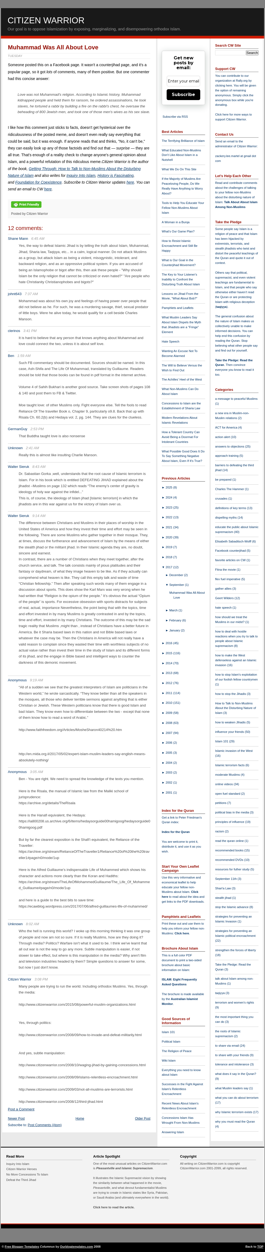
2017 (169, 567)
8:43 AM (39, 467)
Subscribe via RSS (175, 116)
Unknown (15, 448)
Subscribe (183, 94)
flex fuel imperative (228, 579)
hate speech (223, 607)
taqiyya (221, 306)
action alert (223, 437)
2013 (169, 673)
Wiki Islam (169, 1060)
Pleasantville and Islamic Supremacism (124, 1168)
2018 (169, 557)
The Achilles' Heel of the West (182, 379)
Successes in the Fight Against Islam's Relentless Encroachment (182, 1089)
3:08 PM (41, 979)
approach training (227, 455)
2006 (169, 742)
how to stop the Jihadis (231, 693)
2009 (169, 712)
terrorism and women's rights (234, 1002)
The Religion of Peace (177, 1051)
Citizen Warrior (46, 20)
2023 (169, 507)
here (130, 182)
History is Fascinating (116, 175)
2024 (169, 497)
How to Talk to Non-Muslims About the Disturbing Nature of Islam (235, 708)
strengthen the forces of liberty (235, 950)
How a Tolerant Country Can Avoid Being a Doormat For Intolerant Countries (181, 436)
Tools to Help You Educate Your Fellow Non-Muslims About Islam (183, 207)
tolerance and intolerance (232, 1064)
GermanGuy (17, 429)
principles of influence (230, 821)
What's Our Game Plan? (178, 231)
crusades (221, 498)
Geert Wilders (225, 598)
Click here (181, 933)
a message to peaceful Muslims (236, 398)
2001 (169, 792)
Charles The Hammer (230, 489)
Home (80, 1118)
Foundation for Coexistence (38, 182)
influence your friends (230, 731)
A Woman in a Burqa (175, 222)
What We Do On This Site (179, 169)
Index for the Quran (176, 831)
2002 (169, 782)
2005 (169, 752)
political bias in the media (232, 812)
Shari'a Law (223, 888)
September (177, 584)
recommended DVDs (229, 859)
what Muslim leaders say (232, 1088)
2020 (169, 537)
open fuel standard (228, 793)
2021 (169, 527)
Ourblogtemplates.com (76, 1246)
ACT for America (226, 427)
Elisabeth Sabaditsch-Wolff (233, 541)
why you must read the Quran (235, 1121)
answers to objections (230, 446)
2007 (169, 732)
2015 (169, 653)
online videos (224, 784)
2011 (169, 693)
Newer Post (16, 1118)
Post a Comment (21, 1109)
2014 (169, 663)
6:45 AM (37, 239)
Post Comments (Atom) (45, 1125)
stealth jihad (223, 897)
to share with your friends (232, 1055)
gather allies (223, 588)
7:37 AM (31, 294)
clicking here (223, 85)
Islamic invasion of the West (234, 750)
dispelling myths (226, 517)
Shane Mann (18, 239)
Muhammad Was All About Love (53, 47)
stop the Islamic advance (232, 907)
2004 (169, 762)
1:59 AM (24, 356)
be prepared (223, 479)
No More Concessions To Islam (27, 1174)
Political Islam (171, 1041)
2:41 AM (32, 448)
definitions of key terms (231, 508)
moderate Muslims (228, 774)
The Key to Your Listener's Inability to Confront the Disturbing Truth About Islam (181, 279)
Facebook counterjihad (231, 550)
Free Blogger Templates (22, 1246)
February (175, 620)
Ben (11, 356)
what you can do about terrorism (236, 1097)
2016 (169, 643)
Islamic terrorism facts (230, 765)
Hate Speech (170, 341)
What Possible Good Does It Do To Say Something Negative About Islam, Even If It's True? (183, 456)
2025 (169, 487)
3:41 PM (30, 331)
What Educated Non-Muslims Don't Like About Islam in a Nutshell (181, 155)
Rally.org (242, 80)
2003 (169, 772)
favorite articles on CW (231, 560)
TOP (260, 1246)
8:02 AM (32, 924)
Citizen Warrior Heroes (21, 1169)
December (176, 575)
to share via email (227, 1045)
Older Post (142, 1118)
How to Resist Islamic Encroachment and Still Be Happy (180, 245)
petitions (221, 802)
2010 (169, 702)
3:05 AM (36, 772)
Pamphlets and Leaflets (177, 307)
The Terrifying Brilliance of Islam (183, 140)
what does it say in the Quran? (235, 1073)
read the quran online (230, 840)
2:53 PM (37, 429)
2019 (169, 547)
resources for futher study (232, 869)
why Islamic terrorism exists (234, 1112)
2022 (169, 517)
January (175, 630)
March (174, 610)
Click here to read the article (113, 1207)
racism (220, 831)
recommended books (229, 850)
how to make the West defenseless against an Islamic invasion (235, 660)
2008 (169, 722)
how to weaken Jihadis (231, 722)
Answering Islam (173, 1132)
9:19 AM (36, 680)
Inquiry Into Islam (80, 175)
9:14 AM (39, 516)
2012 (169, 683)
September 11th (226, 878)
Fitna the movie (226, 569)
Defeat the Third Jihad (21, 1179)
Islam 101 (168, 1032)
